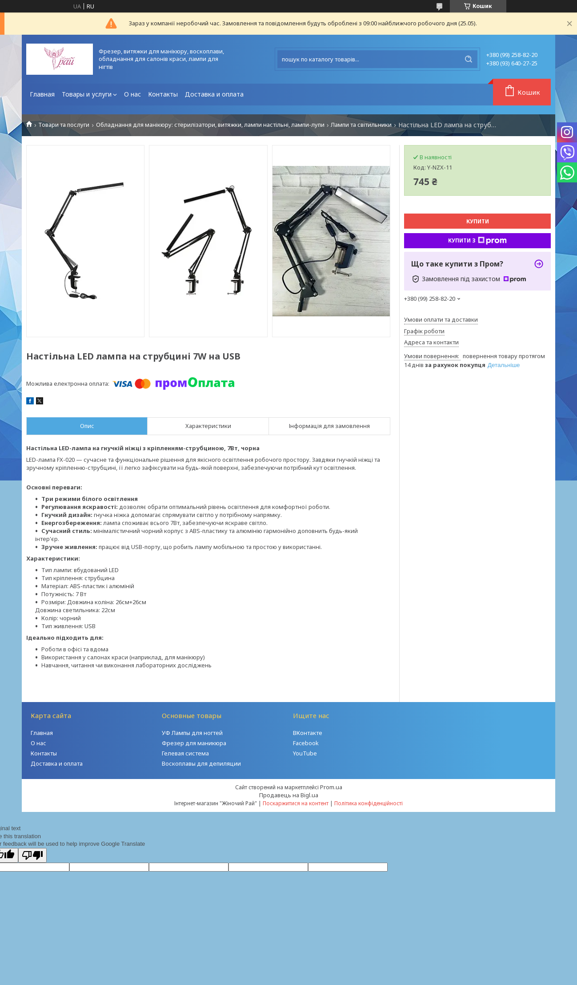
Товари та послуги (63, 125)
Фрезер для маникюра (194, 743)
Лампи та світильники (361, 125)
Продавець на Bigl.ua (288, 795)
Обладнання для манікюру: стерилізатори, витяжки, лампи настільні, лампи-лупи (210, 125)
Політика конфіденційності (368, 803)
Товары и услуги (87, 94)
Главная (42, 94)
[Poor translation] (32, 855)
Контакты (163, 94)
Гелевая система (185, 753)
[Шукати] (468, 59)
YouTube (305, 753)
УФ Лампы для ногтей (192, 733)
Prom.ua (331, 787)
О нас (132, 94)
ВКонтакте (307, 733)
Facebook (306, 743)
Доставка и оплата (214, 94)
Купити (477, 221)
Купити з (477, 241)
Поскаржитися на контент (296, 803)
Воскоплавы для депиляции (201, 763)
